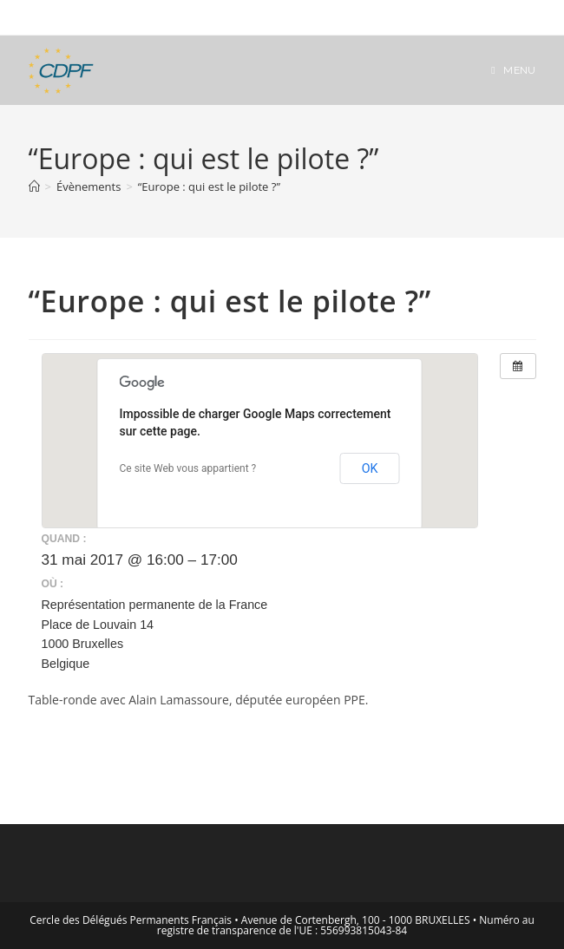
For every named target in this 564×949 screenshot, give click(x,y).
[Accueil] (34, 186)
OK (370, 468)
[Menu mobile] (513, 70)
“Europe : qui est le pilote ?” (209, 186)
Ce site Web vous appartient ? (188, 468)
